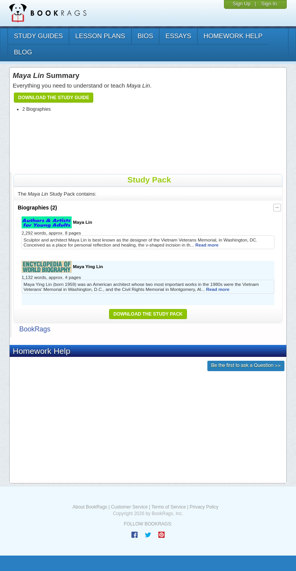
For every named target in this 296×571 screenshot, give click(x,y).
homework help (233, 36)
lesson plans (100, 36)
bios (145, 36)
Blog (23, 52)
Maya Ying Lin (62, 267)
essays (178, 36)
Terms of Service (168, 507)
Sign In (269, 4)
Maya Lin (57, 222)
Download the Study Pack (148, 314)
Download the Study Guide (53, 97)
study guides (38, 36)
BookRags (34, 329)
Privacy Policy (204, 507)
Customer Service (129, 507)
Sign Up (241, 4)
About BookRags (89, 507)
